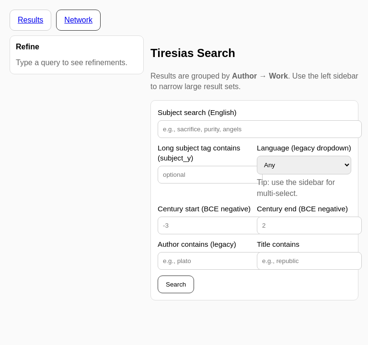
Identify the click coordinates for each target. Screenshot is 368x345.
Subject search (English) (197, 112)
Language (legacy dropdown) (304, 148)
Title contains (278, 244)
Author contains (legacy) (197, 244)
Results (30, 20)
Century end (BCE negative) (302, 209)
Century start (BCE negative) (204, 209)
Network (78, 20)
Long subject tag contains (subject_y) (199, 153)
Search (176, 284)
